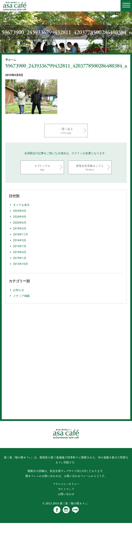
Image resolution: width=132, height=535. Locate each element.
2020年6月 (19, 222)
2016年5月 (19, 240)
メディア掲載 (21, 296)
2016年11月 (20, 234)
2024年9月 (19, 216)
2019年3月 (19, 228)
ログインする (42, 167)
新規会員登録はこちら (90, 167)
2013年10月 (20, 264)
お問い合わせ (66, 494)
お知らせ (18, 290)
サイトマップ (66, 489)
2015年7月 (19, 246)
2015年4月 (19, 252)
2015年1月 (19, 258)
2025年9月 (19, 210)
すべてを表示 (21, 205)
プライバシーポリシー (66, 484)
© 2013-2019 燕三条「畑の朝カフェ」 (66, 503)
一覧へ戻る (66, 130)
